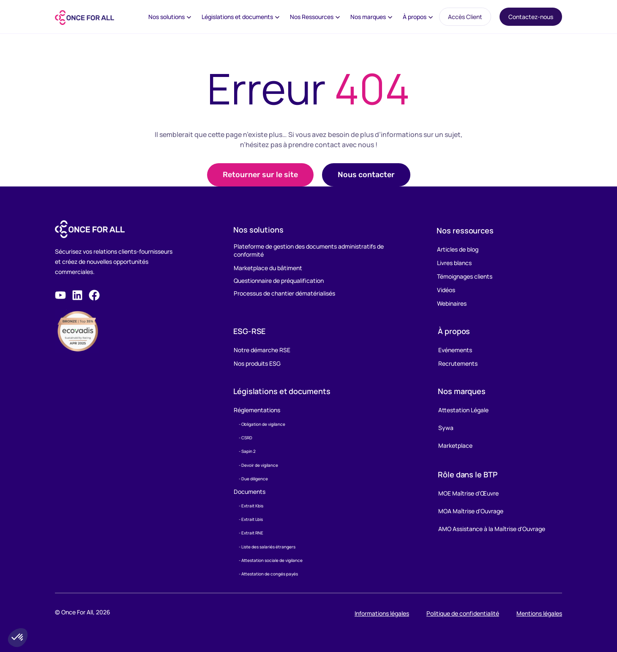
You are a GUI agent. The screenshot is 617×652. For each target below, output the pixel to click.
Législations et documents (237, 17)
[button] (366, 174)
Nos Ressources (311, 17)
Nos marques (368, 17)
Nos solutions (166, 17)
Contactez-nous (530, 17)
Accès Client (465, 17)
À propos (414, 17)
